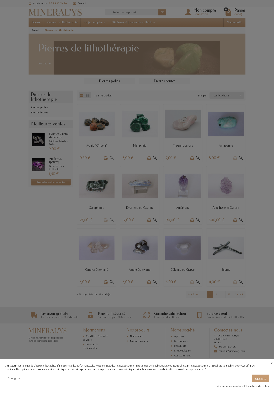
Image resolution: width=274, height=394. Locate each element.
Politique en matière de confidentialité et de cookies (242, 386)
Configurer (14, 378)
